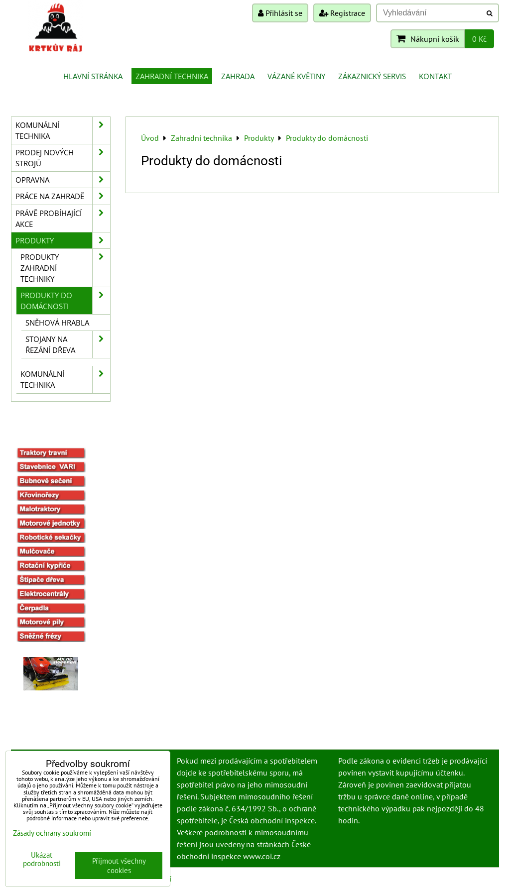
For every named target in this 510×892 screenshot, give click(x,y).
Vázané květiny (296, 76)
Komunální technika (62, 130)
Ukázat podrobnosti (42, 859)
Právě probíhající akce (62, 218)
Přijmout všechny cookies (119, 865)
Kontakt (435, 76)
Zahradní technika (171, 76)
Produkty (62, 240)
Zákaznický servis (372, 76)
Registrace (342, 13)
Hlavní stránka (93, 76)
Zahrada (238, 76)
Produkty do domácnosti (65, 300)
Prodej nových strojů (62, 157)
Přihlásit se (280, 13)
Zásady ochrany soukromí (52, 833)
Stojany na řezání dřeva (67, 344)
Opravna (62, 180)
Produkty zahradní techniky (65, 268)
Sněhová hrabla (57, 323)
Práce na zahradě (62, 196)
